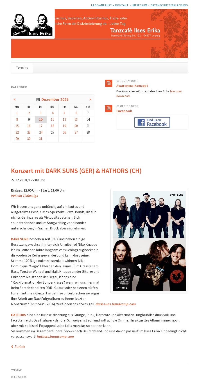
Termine (22, 67)
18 (52, 126)
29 (17, 138)
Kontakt (122, 5)
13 (76, 119)
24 (40, 132)
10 (41, 119)
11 (52, 119)
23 (28, 132)
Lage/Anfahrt (101, 5)
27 (76, 132)
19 (64, 126)
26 (64, 132)
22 (17, 132)
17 (40, 126)
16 (28, 126)
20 (76, 126)
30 (28, 138)
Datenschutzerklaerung (169, 5)
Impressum (139, 5)
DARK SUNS (20, 239)
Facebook (124, 111)
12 (64, 119)
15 (17, 126)
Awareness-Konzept (132, 85)
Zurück (20, 346)
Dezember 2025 (54, 99)
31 (40, 138)
